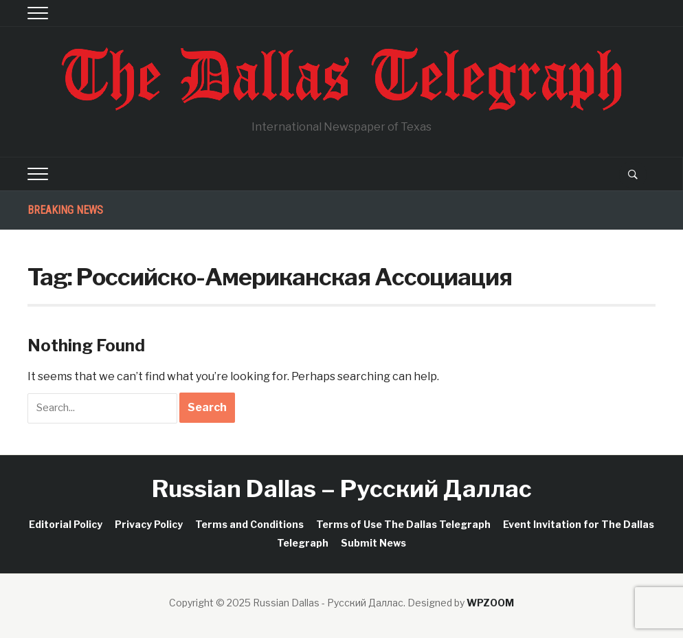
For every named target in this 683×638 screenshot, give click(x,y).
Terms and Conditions (249, 524)
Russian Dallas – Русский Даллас (342, 488)
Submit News (373, 543)
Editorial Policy (65, 524)
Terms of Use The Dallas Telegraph (403, 524)
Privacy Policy (149, 524)
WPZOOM (490, 602)
